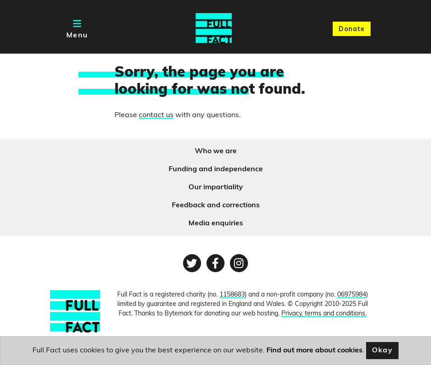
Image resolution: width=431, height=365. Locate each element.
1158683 (232, 295)
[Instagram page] (239, 263)
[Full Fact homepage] (214, 29)
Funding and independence (216, 169)
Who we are (216, 151)
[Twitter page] (192, 263)
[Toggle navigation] (77, 28)
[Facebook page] (215, 263)
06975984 (351, 295)
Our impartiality (215, 187)
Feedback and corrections (216, 205)
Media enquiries (215, 223)
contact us (156, 115)
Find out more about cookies (314, 350)
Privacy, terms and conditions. (324, 313)
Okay (382, 350)
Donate (352, 29)
